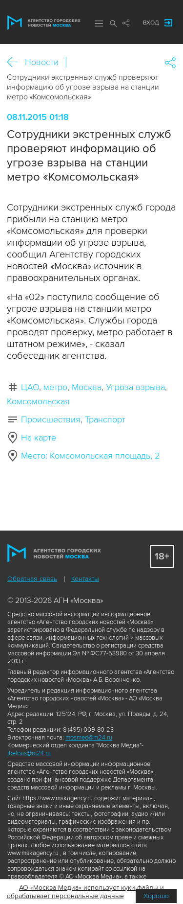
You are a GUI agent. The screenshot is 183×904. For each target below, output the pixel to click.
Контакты (85, 579)
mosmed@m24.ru (88, 738)
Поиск (114, 23)
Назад (16, 62)
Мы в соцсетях (126, 23)
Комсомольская (38, 401)
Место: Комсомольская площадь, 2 (90, 455)
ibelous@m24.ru (29, 753)
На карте (38, 437)
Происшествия (51, 419)
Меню (99, 23)
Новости (42, 62)
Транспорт (105, 419)
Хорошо (156, 896)
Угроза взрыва (135, 387)
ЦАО (30, 387)
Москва (87, 387)
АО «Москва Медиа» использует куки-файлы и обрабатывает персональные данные (85, 891)
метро (55, 387)
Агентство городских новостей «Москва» (44, 22)
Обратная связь (32, 579)
